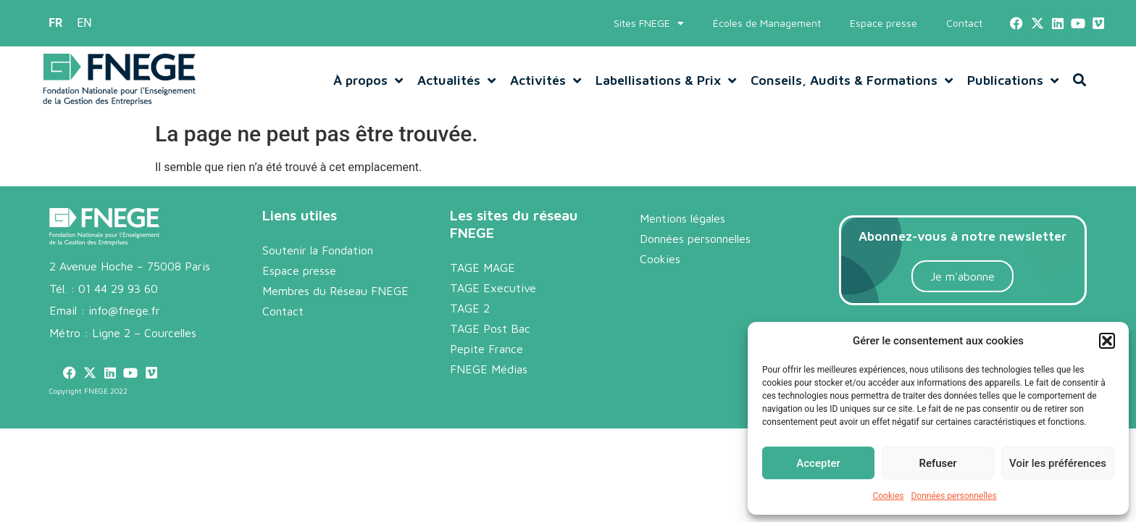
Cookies (887, 496)
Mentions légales (682, 218)
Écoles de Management (767, 23)
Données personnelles (953, 496)
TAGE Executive (493, 287)
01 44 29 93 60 (118, 288)
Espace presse (883, 23)
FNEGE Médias (488, 369)
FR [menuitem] (55, 23)
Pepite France (486, 348)
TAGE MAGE (482, 267)
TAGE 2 (470, 308)
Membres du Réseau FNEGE (335, 290)
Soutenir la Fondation (317, 250)
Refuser (937, 463)
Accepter (818, 463)
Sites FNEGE (649, 23)
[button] (1107, 341)
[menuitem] (55, 23)
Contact (964, 23)
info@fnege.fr (124, 310)
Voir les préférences (1057, 463)
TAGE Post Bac (490, 328)
